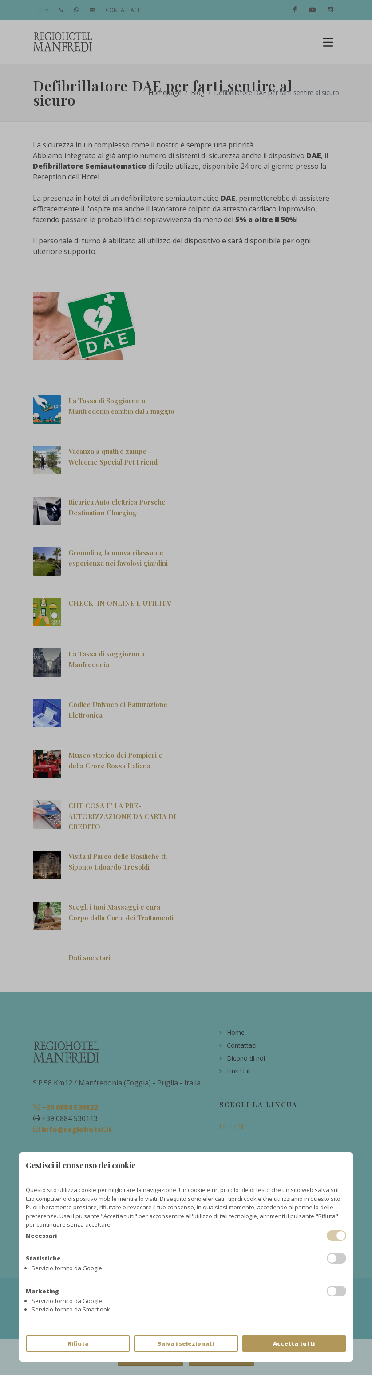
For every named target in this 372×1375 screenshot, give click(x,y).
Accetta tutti (294, 1343)
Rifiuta (78, 1343)
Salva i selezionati (186, 1343)
